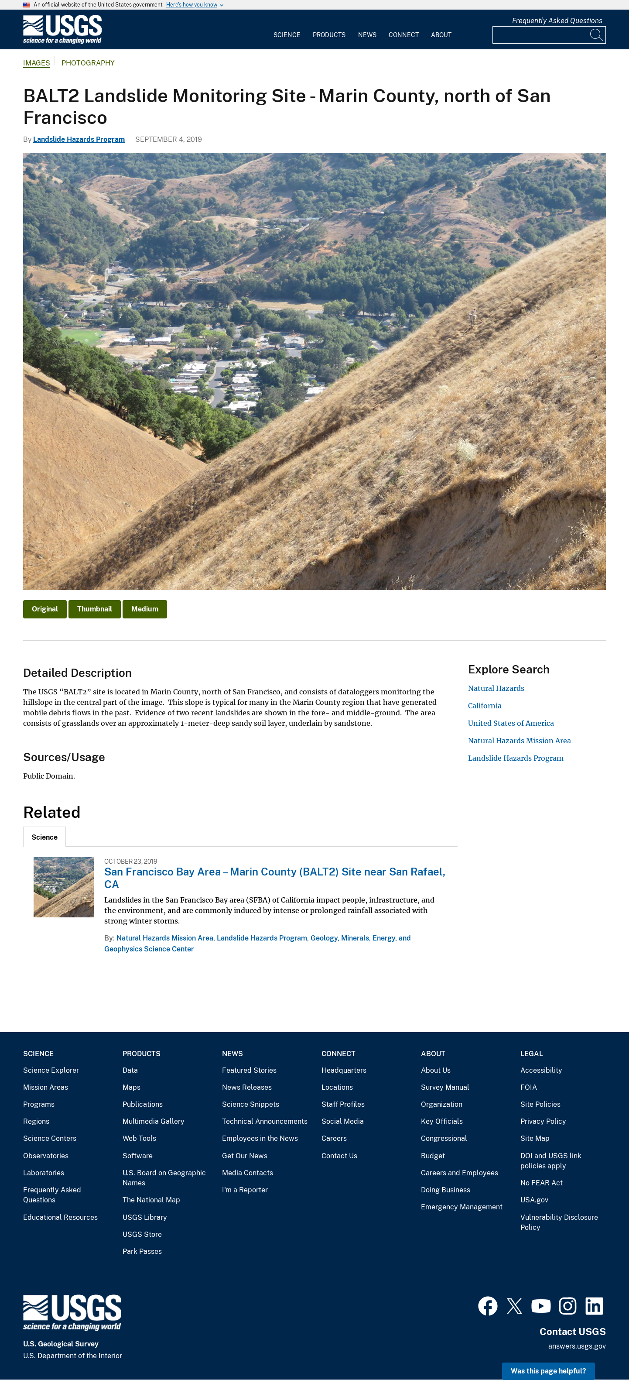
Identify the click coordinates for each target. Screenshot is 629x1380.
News (367, 34)
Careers (334, 1138)
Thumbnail (94, 609)
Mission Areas (45, 1087)
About (441, 34)
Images (36, 63)
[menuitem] (287, 30)
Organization (441, 1104)
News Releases (247, 1087)
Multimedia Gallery (154, 1121)
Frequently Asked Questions (557, 21)
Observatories (45, 1156)
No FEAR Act (541, 1183)
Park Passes (142, 1251)
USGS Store (142, 1234)
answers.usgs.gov (577, 1346)
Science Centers (49, 1138)
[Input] (549, 35)
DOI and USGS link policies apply (550, 1161)
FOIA (528, 1087)
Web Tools (139, 1138)
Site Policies (540, 1104)
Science (287, 34)
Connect (404, 34)
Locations (337, 1087)
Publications (143, 1104)
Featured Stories (249, 1070)
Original (45, 609)
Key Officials (442, 1121)
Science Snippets (250, 1104)
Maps (131, 1087)
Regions (36, 1121)
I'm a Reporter (245, 1190)
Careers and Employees (459, 1173)
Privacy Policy (543, 1121)
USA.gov (534, 1200)
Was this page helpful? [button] (548, 1371)
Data (130, 1070)
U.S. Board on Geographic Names (164, 1178)
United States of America (511, 723)
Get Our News (244, 1156)
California (485, 705)
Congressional (444, 1138)
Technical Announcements (265, 1121)
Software (138, 1156)
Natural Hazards (496, 688)
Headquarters (343, 1070)
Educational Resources (60, 1217)
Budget (433, 1156)
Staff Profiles (343, 1104)
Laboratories (43, 1173)
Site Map (535, 1138)
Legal (531, 1054)
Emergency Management (462, 1207)
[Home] (62, 42)
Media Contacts (247, 1173)
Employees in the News (260, 1138)
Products (329, 34)
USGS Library (145, 1217)
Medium (144, 609)
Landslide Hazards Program (79, 139)
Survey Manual (445, 1087)
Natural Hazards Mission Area (164, 938)
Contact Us (339, 1156)
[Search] (597, 35)
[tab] (44, 837)
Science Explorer (51, 1070)
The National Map (151, 1200)
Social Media (342, 1121)
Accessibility (541, 1070)
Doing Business (445, 1190)
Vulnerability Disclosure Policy (559, 1222)
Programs (39, 1104)
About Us (436, 1070)
